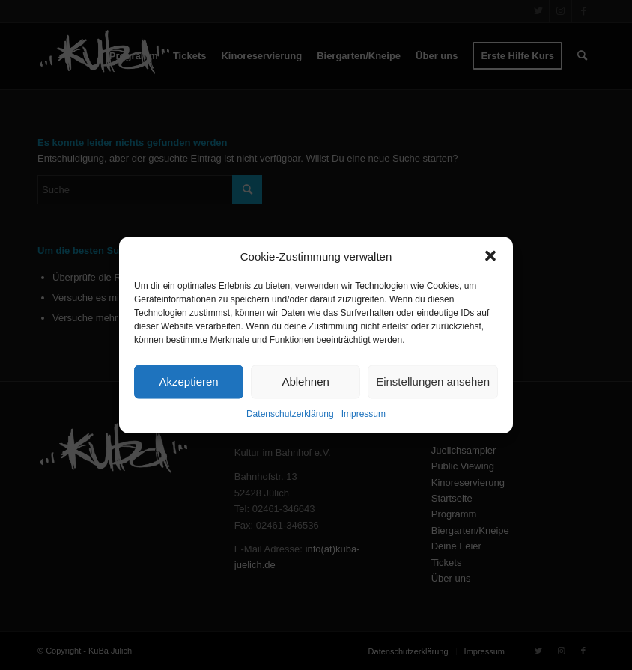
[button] (490, 256)
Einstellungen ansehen (433, 381)
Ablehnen (305, 381)
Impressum (363, 414)
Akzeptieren (188, 381)
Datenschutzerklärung (290, 414)
